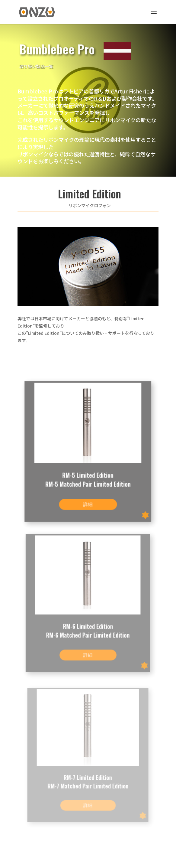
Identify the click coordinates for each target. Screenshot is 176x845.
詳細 (87, 502)
